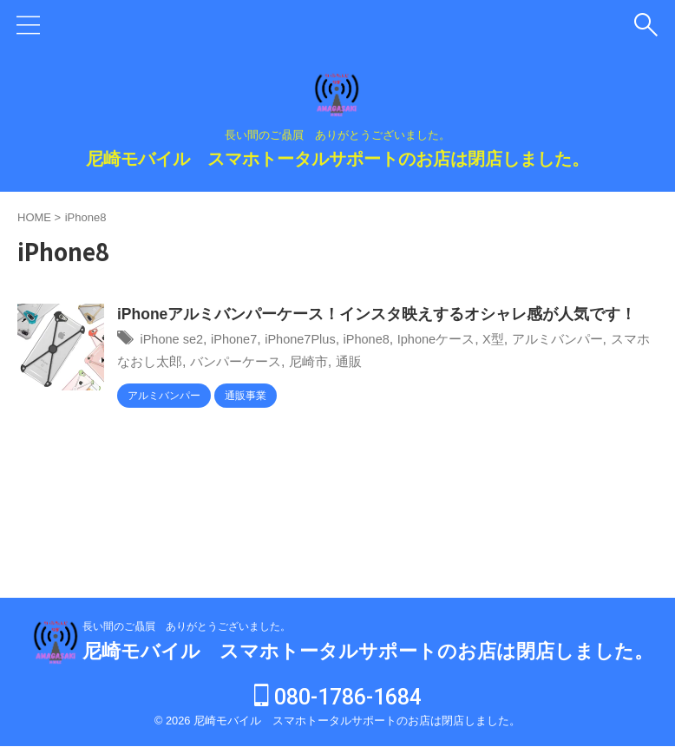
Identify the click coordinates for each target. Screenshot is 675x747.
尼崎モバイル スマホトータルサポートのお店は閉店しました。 (337, 158)
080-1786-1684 (338, 698)
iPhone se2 (174, 339)
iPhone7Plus (315, 339)
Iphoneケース (462, 339)
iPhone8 (387, 339)
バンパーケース (284, 362)
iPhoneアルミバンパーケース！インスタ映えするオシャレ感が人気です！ (377, 315)
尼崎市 (362, 362)
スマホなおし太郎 (172, 362)
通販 (404, 362)
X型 (523, 339)
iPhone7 (242, 339)
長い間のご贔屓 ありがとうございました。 (186, 627)
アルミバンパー (591, 339)
